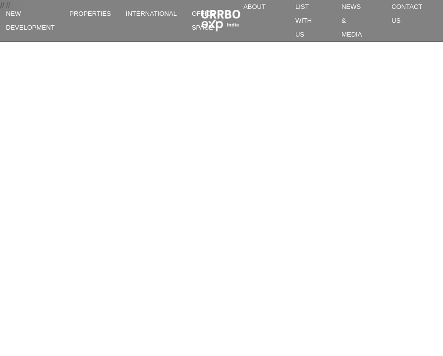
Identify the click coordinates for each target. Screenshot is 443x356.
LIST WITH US (303, 20)
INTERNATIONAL (151, 13)
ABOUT (254, 6)
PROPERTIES (90, 13)
